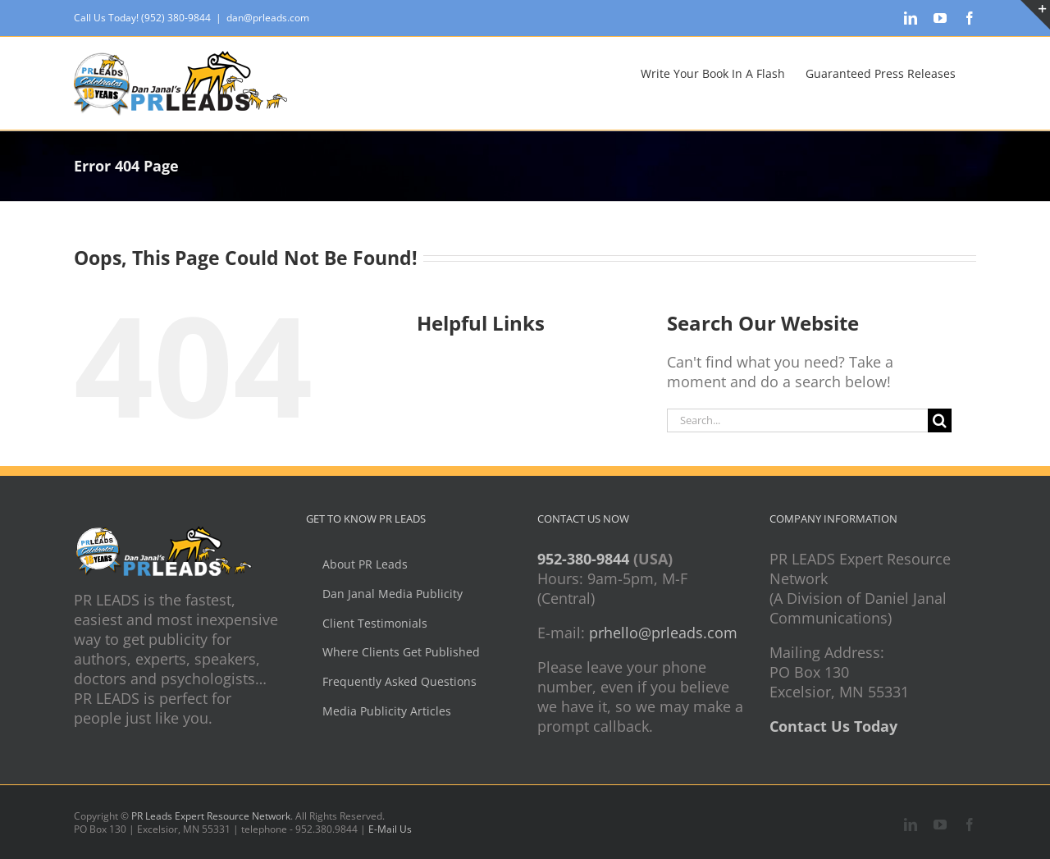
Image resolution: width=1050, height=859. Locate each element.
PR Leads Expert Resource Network (210, 816)
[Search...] (797, 420)
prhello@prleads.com (663, 632)
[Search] (940, 420)
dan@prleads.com (267, 18)
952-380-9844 (583, 559)
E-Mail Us (390, 829)
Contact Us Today (833, 726)
